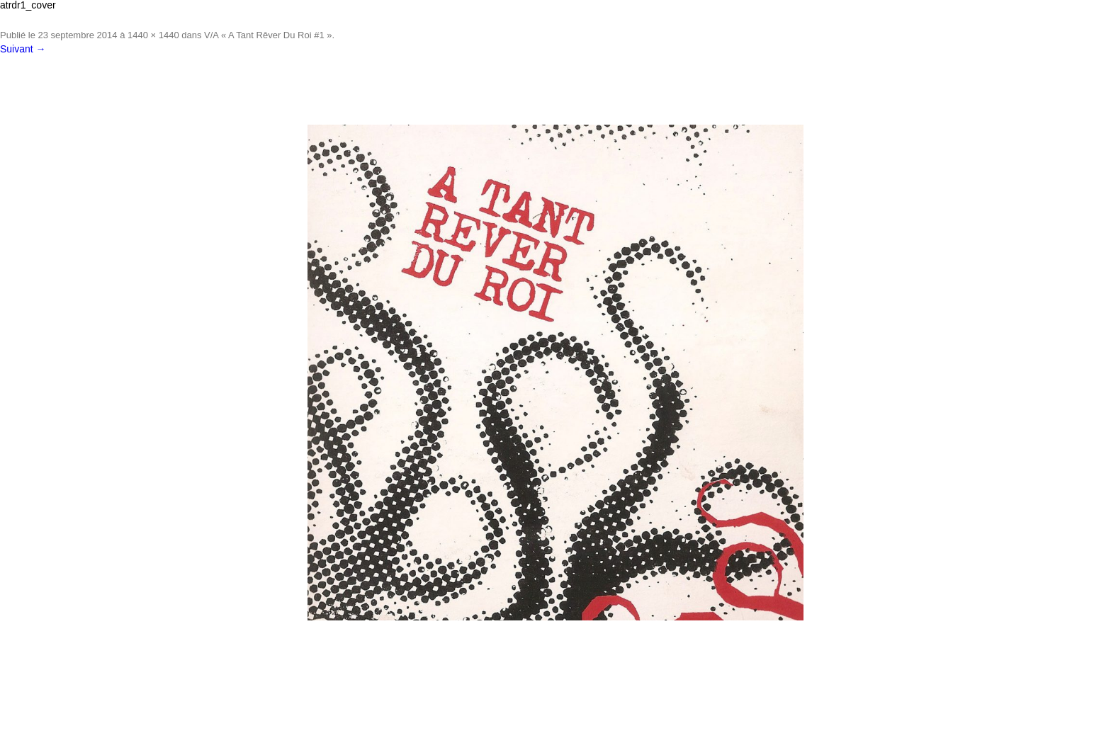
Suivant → (23, 49)
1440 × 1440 (153, 35)
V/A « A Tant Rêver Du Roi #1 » (268, 35)
